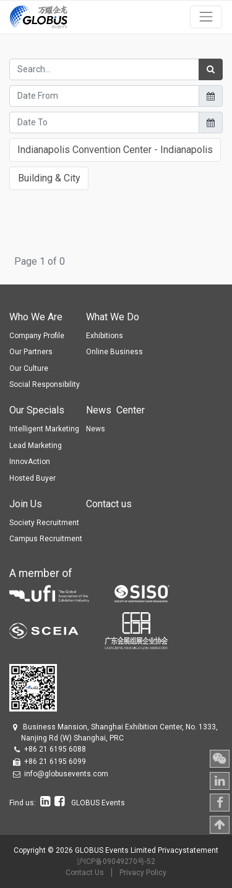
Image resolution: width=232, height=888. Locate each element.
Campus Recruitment (45, 538)
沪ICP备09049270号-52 (116, 861)
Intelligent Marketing (44, 429)
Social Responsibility (44, 384)
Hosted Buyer (32, 478)
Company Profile (36, 335)
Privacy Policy (142, 872)
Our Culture (28, 368)
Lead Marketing (35, 445)
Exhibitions (104, 335)
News (95, 429)
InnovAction (29, 461)
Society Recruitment (44, 522)
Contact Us (85, 872)
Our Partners (31, 351)
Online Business (114, 351)
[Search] (211, 69)
